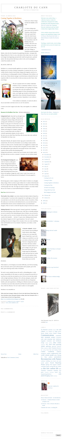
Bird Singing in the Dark (50, 192)
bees (53, 331)
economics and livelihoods (54, 341)
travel (56, 372)
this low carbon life (12, 302)
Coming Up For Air (48, 178)
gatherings (48, 346)
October (46, 159)
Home (19, 354)
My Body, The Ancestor (51, 258)
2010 (44, 152)
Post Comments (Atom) (13, 357)
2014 (44, 143)
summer (59, 364)
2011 (44, 150)
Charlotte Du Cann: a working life (49, 407)
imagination (46, 348)
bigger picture (58, 331)
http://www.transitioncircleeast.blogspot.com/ (11, 299)
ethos (54, 342)
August (46, 164)
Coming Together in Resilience (51, 182)
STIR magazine (53, 364)
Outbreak (48, 239)
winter (51, 375)
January (46, 197)
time (60, 368)
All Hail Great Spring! (49, 187)
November (47, 157)
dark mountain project (48, 337)
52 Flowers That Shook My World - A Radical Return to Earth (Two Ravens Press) (50, 37)
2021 (44, 126)
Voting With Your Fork (49, 190)
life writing (43, 349)
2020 (44, 128)
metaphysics (43, 353)
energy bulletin (48, 342)
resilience (43, 361)
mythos (48, 353)
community (58, 335)
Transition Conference (47, 370)
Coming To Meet (48, 180)
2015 (44, 140)
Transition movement (49, 372)
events (59, 342)
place (55, 355)
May (45, 171)
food (50, 344)
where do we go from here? (52, 267)
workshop (55, 375)
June (45, 169)
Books (42, 333)
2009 (44, 200)
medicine (59, 351)
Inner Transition (53, 348)
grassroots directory (56, 346)
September (47, 161)
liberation (59, 348)
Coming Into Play (48, 185)
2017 (44, 135)
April (45, 173)
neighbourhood (54, 353)
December (47, 154)
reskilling (48, 361)
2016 (44, 138)
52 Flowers (44, 329)
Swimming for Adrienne (51, 212)
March (46, 176)
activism (50, 329)
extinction (43, 344)
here (47, 322)
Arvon (47, 331)
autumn (50, 331)
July (45, 166)
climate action (48, 333)
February (46, 195)
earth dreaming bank (49, 339)
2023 (44, 121)
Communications (47, 335)
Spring (47, 364)
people (52, 355)
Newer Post (3, 354)
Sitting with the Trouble (51, 230)
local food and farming (52, 350)
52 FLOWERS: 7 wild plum (52, 221)
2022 (44, 124)
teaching (51, 366)
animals (54, 329)
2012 (44, 147)
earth (42, 339)
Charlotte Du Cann (31, 7)
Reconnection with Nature (51, 359)
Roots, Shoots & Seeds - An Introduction (50, 397)
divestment (58, 337)
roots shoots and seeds (55, 361)
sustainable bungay (45, 366)
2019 (44, 131)
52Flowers (47, 52)
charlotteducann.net (46, 49)
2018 (44, 133)
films (47, 344)
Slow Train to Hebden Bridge (53, 276)
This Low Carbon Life (46, 25)
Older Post (35, 354)
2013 (44, 145)
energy (42, 342)
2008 (44, 203)
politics (50, 357)
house (42, 348)
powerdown (57, 357)
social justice (45, 363)
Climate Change (57, 333)
